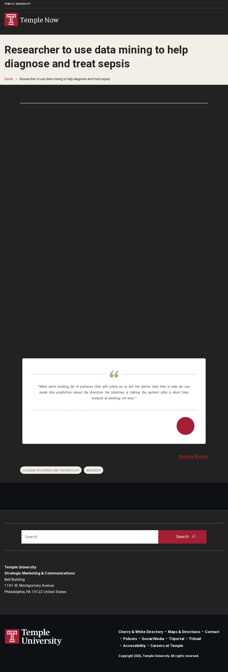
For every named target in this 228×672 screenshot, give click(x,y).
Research (93, 470)
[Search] (89, 537)
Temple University (17, 3)
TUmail (195, 638)
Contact (212, 631)
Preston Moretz (193, 456)
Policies (130, 638)
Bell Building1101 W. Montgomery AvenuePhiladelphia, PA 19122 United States (35, 585)
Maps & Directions (184, 631)
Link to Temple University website (33, 637)
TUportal (176, 638)
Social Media (153, 638)
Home (8, 79)
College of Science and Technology (51, 470)
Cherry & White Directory (140, 631)
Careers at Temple (166, 645)
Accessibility (134, 645)
